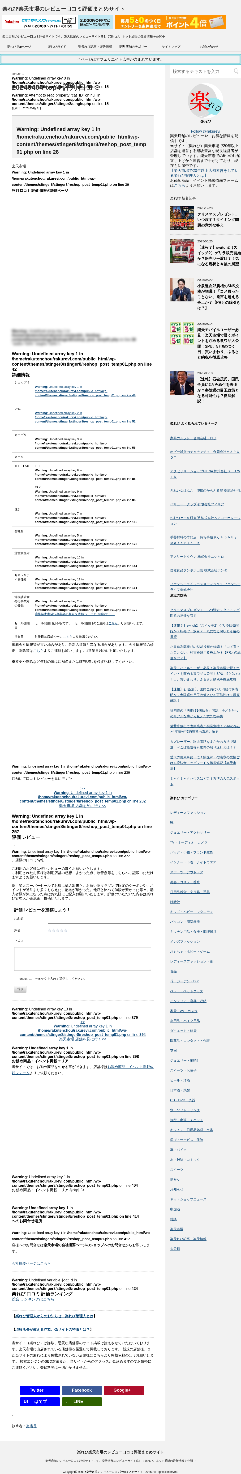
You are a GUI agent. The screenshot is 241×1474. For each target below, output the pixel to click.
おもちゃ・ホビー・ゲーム (190, 951)
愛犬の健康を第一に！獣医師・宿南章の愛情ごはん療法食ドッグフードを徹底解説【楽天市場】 (205, 762)
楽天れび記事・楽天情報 (95, 46)
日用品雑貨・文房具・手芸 (190, 892)
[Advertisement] (83, 707)
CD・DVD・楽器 (182, 1100)
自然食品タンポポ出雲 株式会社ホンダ (198, 570)
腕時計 (175, 902)
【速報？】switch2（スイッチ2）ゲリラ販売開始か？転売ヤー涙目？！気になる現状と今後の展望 (219, 255)
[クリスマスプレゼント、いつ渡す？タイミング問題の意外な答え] (182, 227)
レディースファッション (188, 813)
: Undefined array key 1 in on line (85, 391)
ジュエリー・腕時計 (185, 1060)
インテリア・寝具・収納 (188, 1001)
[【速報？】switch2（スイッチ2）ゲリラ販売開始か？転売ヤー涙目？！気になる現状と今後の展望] (182, 261)
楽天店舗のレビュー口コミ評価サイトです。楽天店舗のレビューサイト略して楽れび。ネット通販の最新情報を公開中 (120, 1460)
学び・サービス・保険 (186, 1140)
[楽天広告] (57, 26)
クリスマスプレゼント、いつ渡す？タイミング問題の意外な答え (218, 219)
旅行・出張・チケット (186, 1120)
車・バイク (178, 1150)
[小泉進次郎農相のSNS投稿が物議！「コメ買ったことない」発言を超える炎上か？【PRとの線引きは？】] (182, 299)
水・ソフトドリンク (185, 1110)
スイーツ (176, 1169)
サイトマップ (171, 46)
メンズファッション (185, 941)
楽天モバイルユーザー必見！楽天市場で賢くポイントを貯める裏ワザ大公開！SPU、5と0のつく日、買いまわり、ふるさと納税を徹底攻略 (205, 673)
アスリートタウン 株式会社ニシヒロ (197, 556)
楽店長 (31, 1426)
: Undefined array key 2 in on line (85, 417)
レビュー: (20, 940)
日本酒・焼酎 (180, 1090)
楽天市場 (176, 1229)
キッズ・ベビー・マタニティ (191, 912)
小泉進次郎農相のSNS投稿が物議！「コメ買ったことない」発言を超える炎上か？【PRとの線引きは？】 (218, 297)
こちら (113, 623)
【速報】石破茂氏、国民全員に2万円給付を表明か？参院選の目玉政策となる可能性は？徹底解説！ (218, 390)
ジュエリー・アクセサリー (190, 832)
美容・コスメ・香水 (185, 882)
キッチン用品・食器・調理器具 (193, 931)
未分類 (175, 1249)
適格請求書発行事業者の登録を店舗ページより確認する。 (75, 614)
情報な (175, 1179)
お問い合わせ (209, 46)
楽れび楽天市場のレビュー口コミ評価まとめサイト (63, 9)
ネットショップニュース (188, 1199)
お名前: (19, 919)
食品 (173, 971)
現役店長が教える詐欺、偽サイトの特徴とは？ (52, 1329)
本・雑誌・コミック (185, 1159)
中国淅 (175, 1209)
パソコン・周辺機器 (185, 922)
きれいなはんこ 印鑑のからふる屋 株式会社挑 (205, 490)
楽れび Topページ (19, 46)
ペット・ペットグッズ (186, 991)
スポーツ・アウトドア (186, 872)
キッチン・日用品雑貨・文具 (191, 1130)
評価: (17, 930)
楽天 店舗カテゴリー (133, 46)
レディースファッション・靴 (191, 961)
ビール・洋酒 (180, 1080)
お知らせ (176, 1189)
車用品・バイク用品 (185, 1021)
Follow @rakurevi (205, 131)
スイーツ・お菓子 (183, 1070)
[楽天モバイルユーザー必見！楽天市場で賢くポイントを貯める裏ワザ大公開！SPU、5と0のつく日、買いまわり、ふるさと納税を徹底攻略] (182, 343)
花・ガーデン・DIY (184, 981)
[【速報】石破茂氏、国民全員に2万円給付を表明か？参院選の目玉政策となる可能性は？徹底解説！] (182, 392)
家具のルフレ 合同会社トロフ (193, 438)
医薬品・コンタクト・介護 (190, 1041)
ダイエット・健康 (183, 1031)
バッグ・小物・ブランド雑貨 (191, 852)
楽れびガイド (57, 46)
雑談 (173, 1219)
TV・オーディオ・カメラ (188, 842)
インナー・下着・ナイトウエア (193, 862)
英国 (175, 1050)
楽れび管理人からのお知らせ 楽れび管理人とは (54, 1316)
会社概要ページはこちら (31, 1263)
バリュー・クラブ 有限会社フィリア (197, 504)
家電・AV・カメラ (184, 1011)
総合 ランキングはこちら (33, 1299)
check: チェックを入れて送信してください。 (53, 978)
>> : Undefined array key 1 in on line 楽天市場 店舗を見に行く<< (83, 797)
